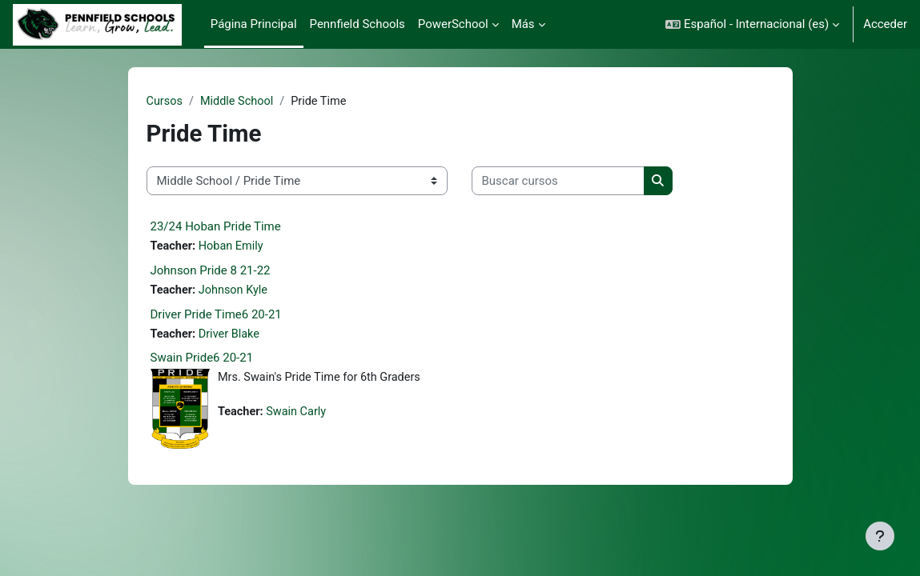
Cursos (165, 101)
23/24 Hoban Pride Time (216, 227)
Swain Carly (298, 415)
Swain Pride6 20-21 (202, 361)
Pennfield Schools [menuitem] (357, 24)
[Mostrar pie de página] (880, 536)
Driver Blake (231, 336)
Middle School (240, 101)
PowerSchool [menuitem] (453, 24)
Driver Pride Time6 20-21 (216, 316)
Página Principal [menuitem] (254, 24)
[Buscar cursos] (558, 181)
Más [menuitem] (523, 24)
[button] (752, 24)
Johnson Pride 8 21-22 (211, 272)
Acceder (885, 24)
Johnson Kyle (235, 292)
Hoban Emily (233, 247)
